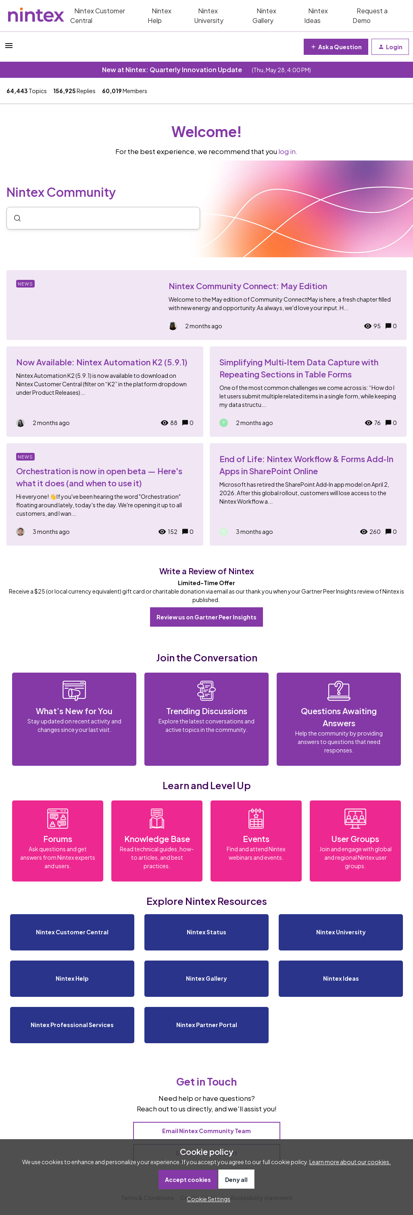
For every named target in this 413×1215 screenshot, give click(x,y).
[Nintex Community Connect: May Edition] (206, 305)
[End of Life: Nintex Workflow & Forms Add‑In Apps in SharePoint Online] (308, 494)
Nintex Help (159, 15)
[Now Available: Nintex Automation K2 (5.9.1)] (104, 391)
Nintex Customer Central (97, 15)
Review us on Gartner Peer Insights (206, 617)
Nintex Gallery (264, 15)
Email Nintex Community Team (206, 1130)
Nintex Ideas (316, 15)
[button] (206, 1198)
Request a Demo (370, 15)
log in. (288, 151)
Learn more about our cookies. (350, 1161)
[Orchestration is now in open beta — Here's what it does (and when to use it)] (104, 494)
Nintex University (208, 15)
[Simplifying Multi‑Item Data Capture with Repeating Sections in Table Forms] (308, 391)
